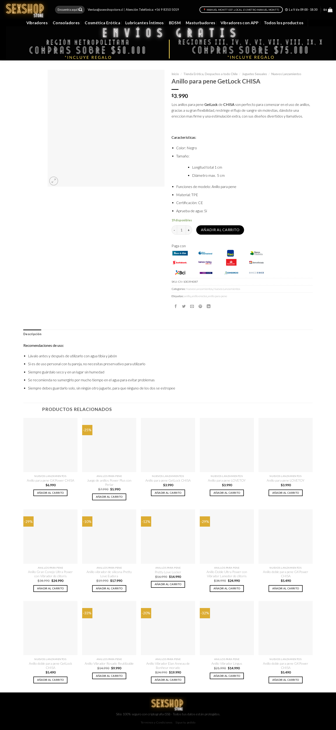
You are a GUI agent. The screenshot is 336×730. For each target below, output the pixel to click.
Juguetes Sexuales (254, 74)
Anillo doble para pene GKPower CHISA (285, 574)
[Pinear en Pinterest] (200, 306)
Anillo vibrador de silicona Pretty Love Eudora (109, 574)
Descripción (32, 334)
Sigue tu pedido (185, 722)
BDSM (175, 22)
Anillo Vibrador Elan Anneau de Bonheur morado (168, 665)
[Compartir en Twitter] (184, 306)
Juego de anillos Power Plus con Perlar (109, 482)
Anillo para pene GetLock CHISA (168, 480)
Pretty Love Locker (168, 572)
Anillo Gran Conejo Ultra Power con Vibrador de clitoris (50, 574)
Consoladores (66, 22)
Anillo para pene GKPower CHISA (50, 480)
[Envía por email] (192, 306)
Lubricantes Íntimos (144, 22)
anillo (187, 296)
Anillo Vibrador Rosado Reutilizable (109, 663)
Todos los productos (284, 22)
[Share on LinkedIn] (208, 306)
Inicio (175, 74)
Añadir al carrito (220, 230)
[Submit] (80, 10)
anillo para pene (217, 296)
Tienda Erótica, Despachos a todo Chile (210, 74)
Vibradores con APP (239, 22)
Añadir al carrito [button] (50, 492)
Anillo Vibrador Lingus (226, 663)
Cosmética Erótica (102, 22)
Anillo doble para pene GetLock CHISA (50, 665)
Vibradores (37, 22)
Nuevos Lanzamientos (286, 74)
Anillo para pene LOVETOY (227, 480)
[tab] (32, 334)
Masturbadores (200, 22)
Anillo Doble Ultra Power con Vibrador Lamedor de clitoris (226, 574)
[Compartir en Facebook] (175, 306)
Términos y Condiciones (157, 722)
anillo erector (199, 296)
